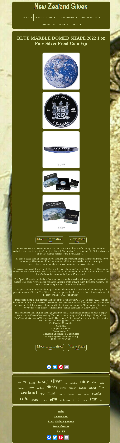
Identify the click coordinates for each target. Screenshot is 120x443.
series (63, 387)
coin (24, 398)
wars (22, 381)
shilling (40, 388)
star (93, 398)
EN (58, 431)
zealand (29, 392)
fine (66, 383)
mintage (61, 394)
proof (43, 381)
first (101, 387)
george (21, 388)
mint (51, 393)
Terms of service (61, 426)
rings (79, 394)
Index (61, 411)
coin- (102, 383)
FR (63, 431)
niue (84, 381)
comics (96, 393)
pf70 (53, 399)
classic (32, 383)
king (42, 393)
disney (52, 387)
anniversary (65, 400)
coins (35, 399)
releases (86, 394)
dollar (72, 387)
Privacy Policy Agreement (61, 421)
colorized (73, 383)
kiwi (94, 382)
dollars (82, 387)
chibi (77, 399)
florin (92, 387)
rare (30, 387)
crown (44, 400)
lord (101, 400)
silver (56, 381)
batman (71, 394)
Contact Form (61, 416)
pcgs (85, 400)
